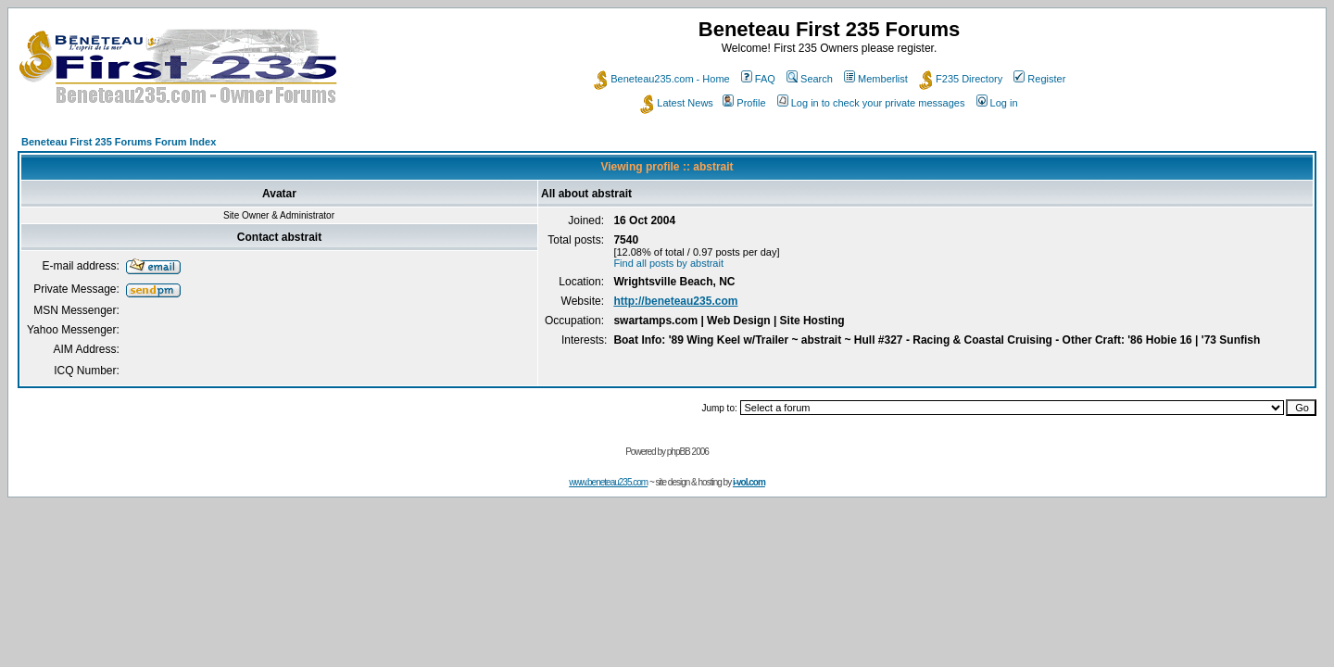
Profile (744, 102)
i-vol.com (749, 482)
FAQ (758, 78)
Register (1039, 78)
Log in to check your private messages (871, 102)
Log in (997, 102)
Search (810, 78)
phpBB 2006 (688, 452)
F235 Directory (960, 78)
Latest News (676, 102)
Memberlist (876, 78)
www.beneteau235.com (608, 482)
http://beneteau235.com (675, 301)
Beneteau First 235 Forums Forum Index (118, 141)
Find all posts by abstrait (668, 263)
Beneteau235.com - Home (661, 78)
